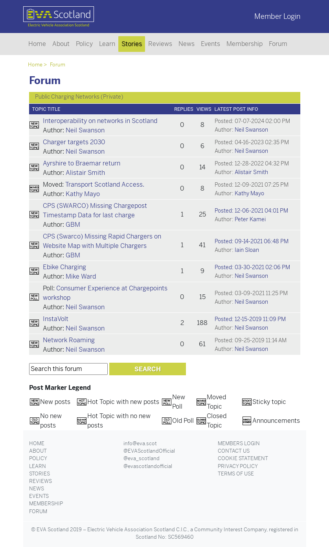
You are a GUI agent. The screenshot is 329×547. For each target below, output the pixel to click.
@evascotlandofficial (147, 466)
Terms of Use (236, 473)
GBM (73, 224)
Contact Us (234, 451)
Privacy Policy (238, 466)
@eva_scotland (141, 458)
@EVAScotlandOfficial (149, 451)
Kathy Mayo (83, 194)
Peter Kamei (250, 219)
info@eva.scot (140, 443)
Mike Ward (81, 276)
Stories (131, 44)
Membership (244, 44)
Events (210, 44)
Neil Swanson (85, 130)
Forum (278, 44)
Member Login (277, 16)
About (61, 44)
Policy (84, 44)
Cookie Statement (243, 458)
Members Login (239, 443)
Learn (107, 44)
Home (37, 44)
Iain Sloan (247, 249)
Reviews (160, 44)
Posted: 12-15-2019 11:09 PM (250, 319)
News (186, 44)
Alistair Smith (85, 173)
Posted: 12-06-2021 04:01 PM (251, 210)
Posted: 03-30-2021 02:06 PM (252, 267)
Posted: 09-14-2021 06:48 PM (252, 241)
